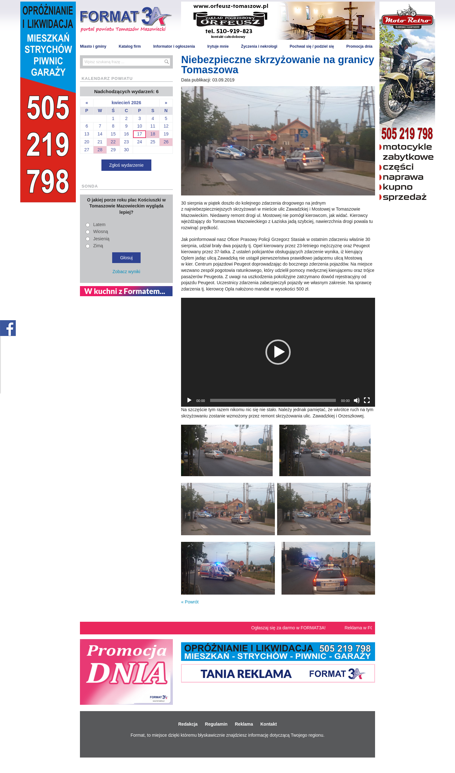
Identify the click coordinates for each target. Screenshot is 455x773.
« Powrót (189, 601)
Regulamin (216, 724)
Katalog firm (130, 46)
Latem (99, 224)
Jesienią (101, 238)
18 (152, 133)
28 (100, 149)
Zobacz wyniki (126, 271)
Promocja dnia (359, 46)
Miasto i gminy (93, 46)
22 (113, 141)
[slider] (273, 400)
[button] (278, 352)
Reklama (244, 724)
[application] (278, 352)
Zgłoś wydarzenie (126, 165)
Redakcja (187, 724)
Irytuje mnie (217, 46)
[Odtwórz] (189, 400)
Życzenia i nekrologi (259, 46)
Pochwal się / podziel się (312, 46)
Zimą (98, 245)
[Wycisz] (357, 400)
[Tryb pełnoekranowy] (367, 400)
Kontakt (268, 724)
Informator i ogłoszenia (174, 46)
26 (166, 141)
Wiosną (100, 231)
